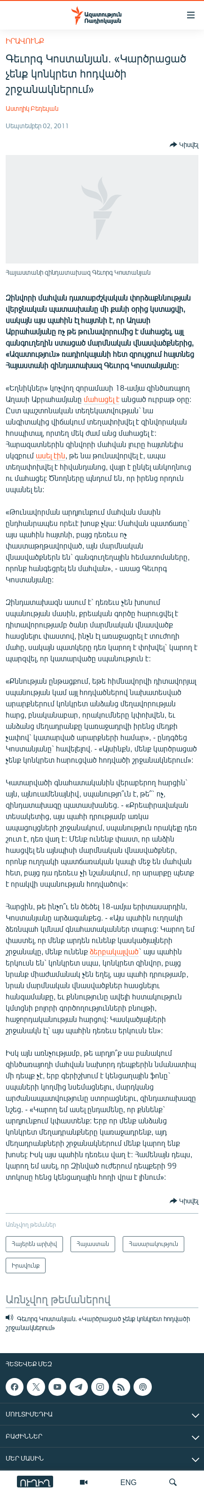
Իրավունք (25, 40)
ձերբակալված (114, 951)
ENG (128, 1482)
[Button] (184, 144)
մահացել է (101, 399)
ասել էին (50, 455)
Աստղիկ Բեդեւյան (32, 108)
